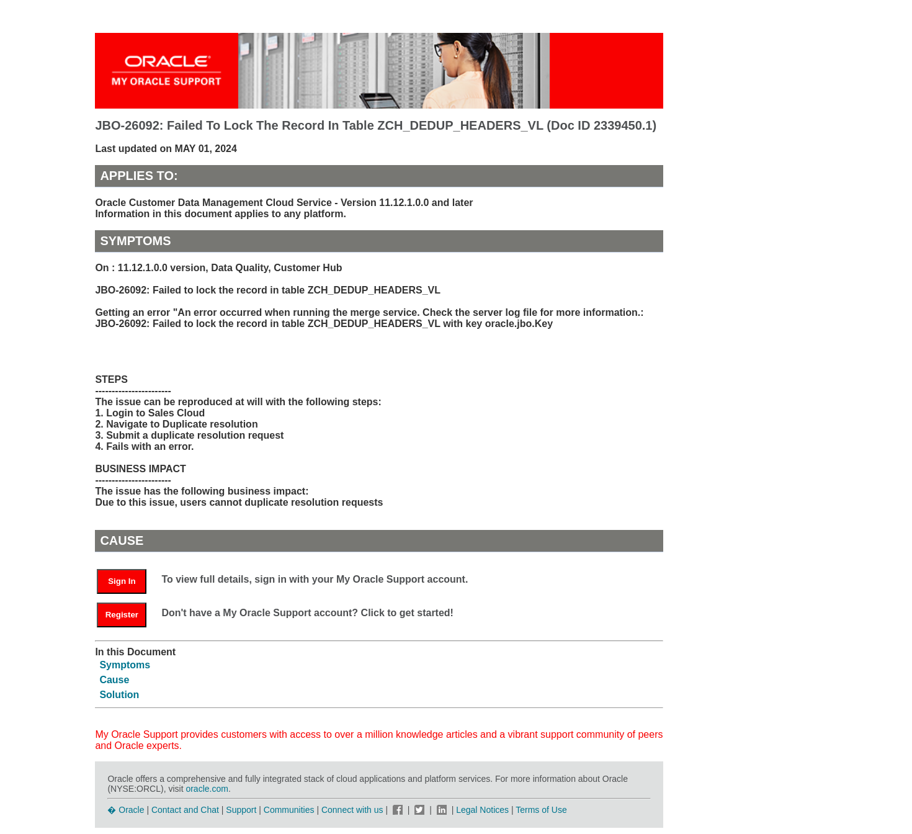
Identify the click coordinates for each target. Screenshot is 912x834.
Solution (119, 694)
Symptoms (124, 665)
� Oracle (125, 810)
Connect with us (353, 810)
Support (241, 810)
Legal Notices (482, 810)
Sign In (121, 581)
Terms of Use (541, 810)
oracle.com (207, 789)
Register (121, 614)
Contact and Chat (185, 810)
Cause (114, 680)
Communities (289, 810)
